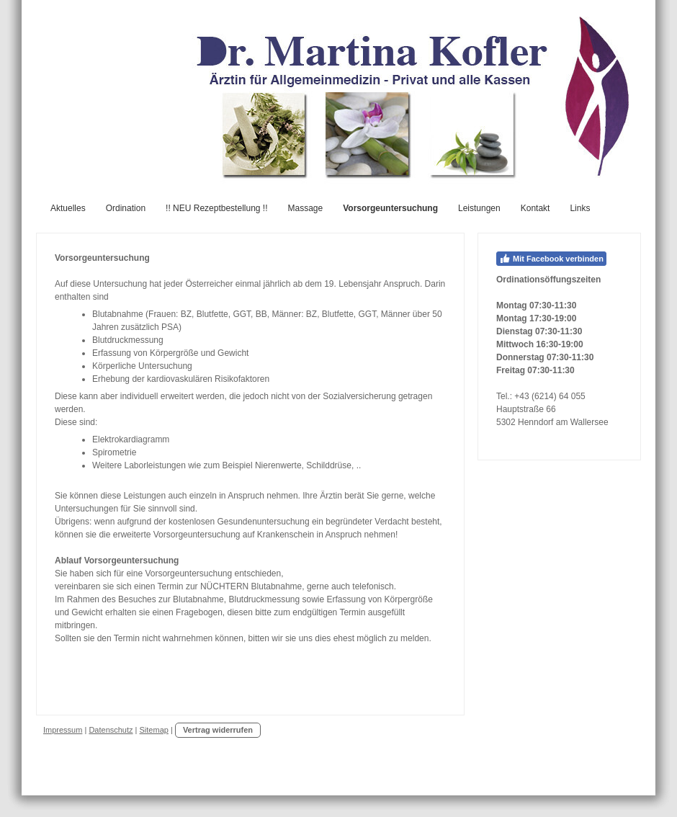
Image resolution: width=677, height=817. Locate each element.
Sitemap (154, 730)
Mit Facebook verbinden (551, 258)
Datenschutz (111, 730)
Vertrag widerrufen (218, 730)
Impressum (62, 730)
